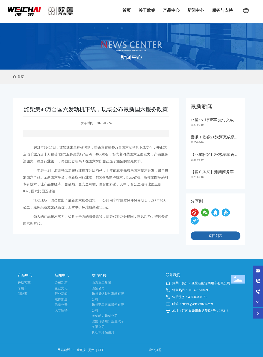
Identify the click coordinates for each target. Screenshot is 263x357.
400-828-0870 (197, 297)
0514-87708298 (199, 290)
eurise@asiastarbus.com (197, 304)
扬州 (91, 350)
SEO (101, 350)
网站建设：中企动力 (71, 350)
